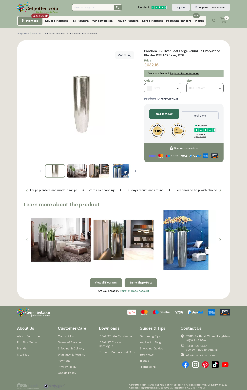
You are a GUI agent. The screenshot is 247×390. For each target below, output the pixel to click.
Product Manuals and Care (117, 351)
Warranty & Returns (71, 353)
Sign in (181, 7)
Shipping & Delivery (71, 347)
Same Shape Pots (142, 281)
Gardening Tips (150, 335)
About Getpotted (29, 335)
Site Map (23, 353)
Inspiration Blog (150, 341)
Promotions (148, 366)
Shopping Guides (151, 347)
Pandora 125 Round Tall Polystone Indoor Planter (71, 33)
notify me (199, 114)
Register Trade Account (184, 73)
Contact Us (66, 335)
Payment (64, 359)
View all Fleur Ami (105, 281)
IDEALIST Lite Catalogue (115, 335)
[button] (135, 171)
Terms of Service (69, 341)
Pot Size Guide (27, 341)
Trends (144, 359)
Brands (21, 347)
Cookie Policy (67, 372)
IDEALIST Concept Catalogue (111, 343)
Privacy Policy (67, 366)
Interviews (147, 353)
